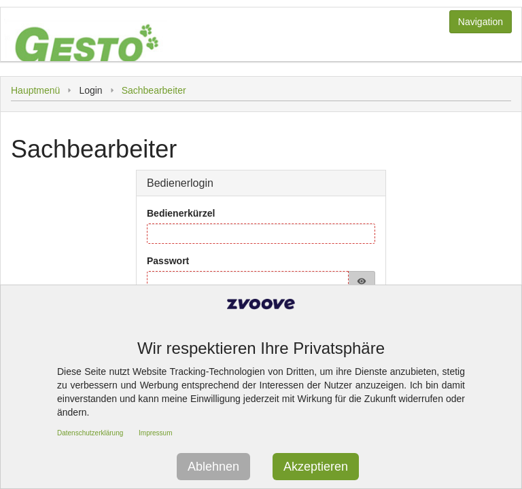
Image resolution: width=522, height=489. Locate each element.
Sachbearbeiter (154, 90)
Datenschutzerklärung (90, 433)
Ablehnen (213, 466)
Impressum (155, 433)
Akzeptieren (315, 466)
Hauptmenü (35, 90)
